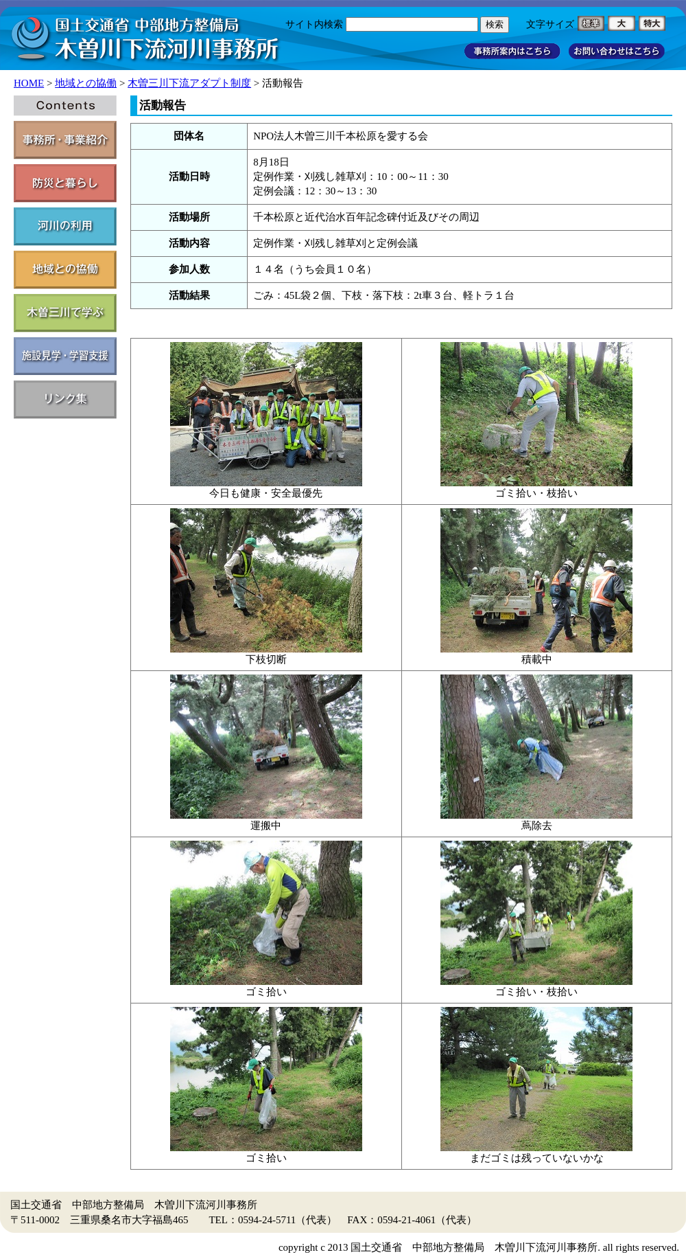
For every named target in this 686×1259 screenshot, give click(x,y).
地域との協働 (86, 83)
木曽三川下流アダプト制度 (189, 83)
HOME (29, 83)
